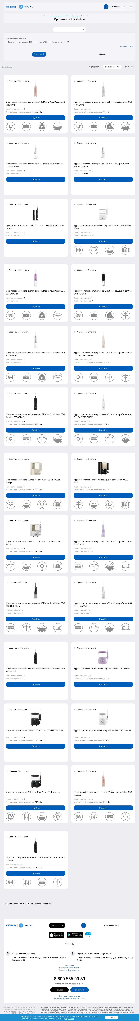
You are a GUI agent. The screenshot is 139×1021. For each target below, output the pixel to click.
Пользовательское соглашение (69, 967)
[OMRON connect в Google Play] (75, 935)
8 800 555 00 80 (69, 978)
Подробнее (36, 118)
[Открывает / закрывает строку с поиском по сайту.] (106, 6)
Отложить (24, 81)
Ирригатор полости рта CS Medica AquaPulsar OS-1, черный (33, 792)
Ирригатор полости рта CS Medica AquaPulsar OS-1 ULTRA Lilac (102, 668)
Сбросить (103, 54)
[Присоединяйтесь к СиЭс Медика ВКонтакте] (66, 943)
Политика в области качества (69, 996)
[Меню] (131, 6)
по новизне (129, 67)
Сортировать (94, 67)
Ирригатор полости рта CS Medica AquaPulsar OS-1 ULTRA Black (34, 730)
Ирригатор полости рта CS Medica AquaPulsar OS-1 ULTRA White (102, 730)
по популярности (112, 67)
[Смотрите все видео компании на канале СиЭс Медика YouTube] (72, 943)
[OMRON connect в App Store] (56, 935)
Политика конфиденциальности (69, 970)
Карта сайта (69, 965)
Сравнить (13, 81)
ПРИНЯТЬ (111, 1018)
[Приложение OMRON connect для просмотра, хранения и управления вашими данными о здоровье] (88, 935)
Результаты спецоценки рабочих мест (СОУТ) (69, 998)
